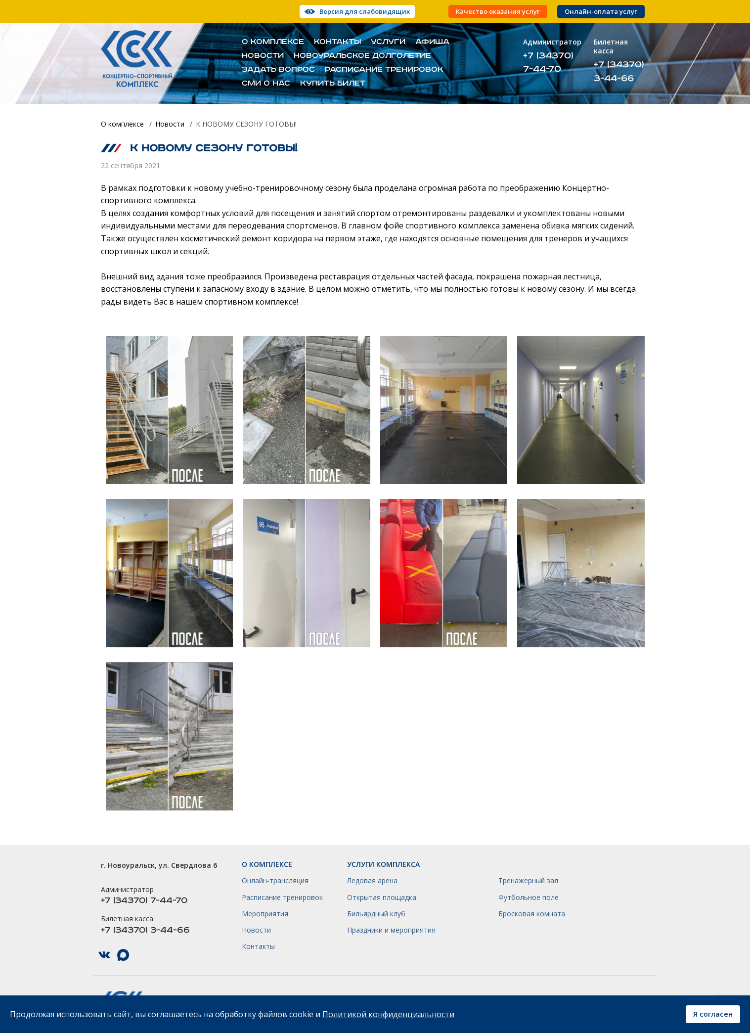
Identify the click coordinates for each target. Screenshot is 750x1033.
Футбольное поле (528, 897)
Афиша (432, 42)
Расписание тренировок (384, 69)
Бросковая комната (531, 913)
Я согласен (713, 1014)
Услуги (388, 42)
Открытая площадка (381, 897)
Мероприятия (265, 913)
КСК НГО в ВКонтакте (104, 955)
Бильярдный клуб (376, 913)
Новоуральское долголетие (362, 55)
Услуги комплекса (383, 864)
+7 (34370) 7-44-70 (548, 62)
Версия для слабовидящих (364, 11)
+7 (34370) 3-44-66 (619, 71)
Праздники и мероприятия (391, 930)
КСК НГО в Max (123, 955)
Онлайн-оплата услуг (601, 11)
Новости (263, 55)
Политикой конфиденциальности (388, 1014)
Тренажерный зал (528, 880)
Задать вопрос (278, 69)
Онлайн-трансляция (275, 880)
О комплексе (273, 42)
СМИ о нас (266, 83)
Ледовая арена (372, 880)
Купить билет (332, 83)
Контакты (337, 42)
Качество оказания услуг (498, 11)
